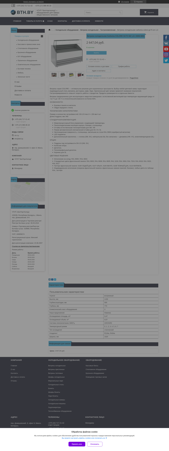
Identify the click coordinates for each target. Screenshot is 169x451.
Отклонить (95, 444)
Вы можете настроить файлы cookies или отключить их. (83, 438)
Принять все (77, 444)
